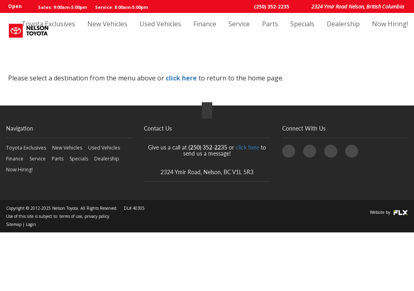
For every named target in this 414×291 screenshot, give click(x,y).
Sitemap (13, 224)
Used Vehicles (160, 31)
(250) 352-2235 (271, 6)
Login (31, 224)
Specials (302, 31)
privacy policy (96, 216)
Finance (204, 31)
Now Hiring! (390, 31)
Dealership (343, 31)
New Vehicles (107, 31)
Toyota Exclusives (48, 31)
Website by (389, 212)
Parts (270, 31)
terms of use (70, 216)
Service (239, 31)
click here (181, 78)
